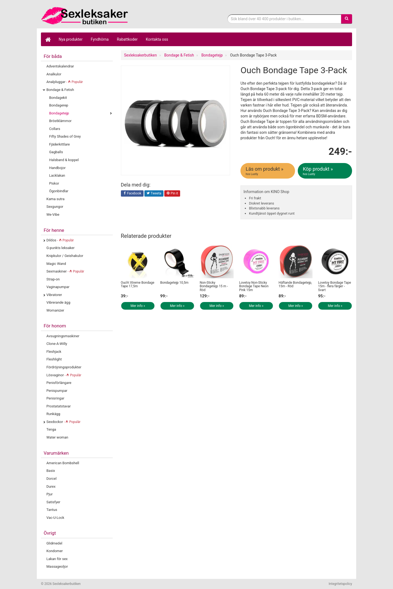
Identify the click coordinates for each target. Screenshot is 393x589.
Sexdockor (63, 422)
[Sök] (346, 18)
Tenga (51, 429)
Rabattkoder (127, 39)
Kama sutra (55, 199)
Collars (54, 129)
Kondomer (54, 551)
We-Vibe (52, 214)
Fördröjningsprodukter (63, 367)
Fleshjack (53, 352)
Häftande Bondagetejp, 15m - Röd (295, 284)
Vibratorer (54, 295)
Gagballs (56, 152)
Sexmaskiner (65, 271)
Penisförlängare (58, 383)
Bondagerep (58, 105)
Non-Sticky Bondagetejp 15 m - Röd (214, 286)
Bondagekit (58, 98)
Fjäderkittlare (59, 144)
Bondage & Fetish (60, 90)
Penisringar (55, 398)
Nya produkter (71, 39)
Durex (50, 486)
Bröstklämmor (60, 121)
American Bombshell (62, 463)
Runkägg (53, 414)
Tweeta (154, 193)
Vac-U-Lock (55, 518)
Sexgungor (54, 207)
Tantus (51, 510)
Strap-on (53, 279)
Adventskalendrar (60, 66)
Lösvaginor (63, 375)
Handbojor (57, 168)
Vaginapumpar (57, 287)
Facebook (132, 193)
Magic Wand (56, 264)
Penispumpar (56, 391)
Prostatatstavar (58, 406)
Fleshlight (54, 359)
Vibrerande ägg (58, 302)
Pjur (49, 494)
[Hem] (48, 39)
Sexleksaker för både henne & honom (84, 16)
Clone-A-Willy (56, 344)
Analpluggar (64, 82)
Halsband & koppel (64, 160)
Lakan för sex (57, 559)
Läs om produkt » (268, 171)
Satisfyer (53, 502)
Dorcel (51, 478)
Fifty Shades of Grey (65, 136)
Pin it (172, 193)
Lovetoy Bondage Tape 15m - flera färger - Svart (334, 286)
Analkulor (53, 74)
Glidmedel (54, 543)
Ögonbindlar (58, 191)
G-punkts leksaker (60, 248)
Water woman (57, 437)
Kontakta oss (157, 39)
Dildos (60, 240)
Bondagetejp (59, 113)
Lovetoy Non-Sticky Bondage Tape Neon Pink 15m (254, 286)
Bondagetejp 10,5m (174, 283)
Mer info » (137, 306)
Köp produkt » (325, 171)
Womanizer (55, 310)
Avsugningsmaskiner (62, 336)
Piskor (54, 183)
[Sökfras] (284, 18)
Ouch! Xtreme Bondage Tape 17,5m (137, 284)
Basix (50, 471)
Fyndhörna (100, 39)
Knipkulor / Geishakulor (64, 256)
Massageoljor (57, 566)
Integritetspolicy (340, 584)
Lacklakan (57, 175)
